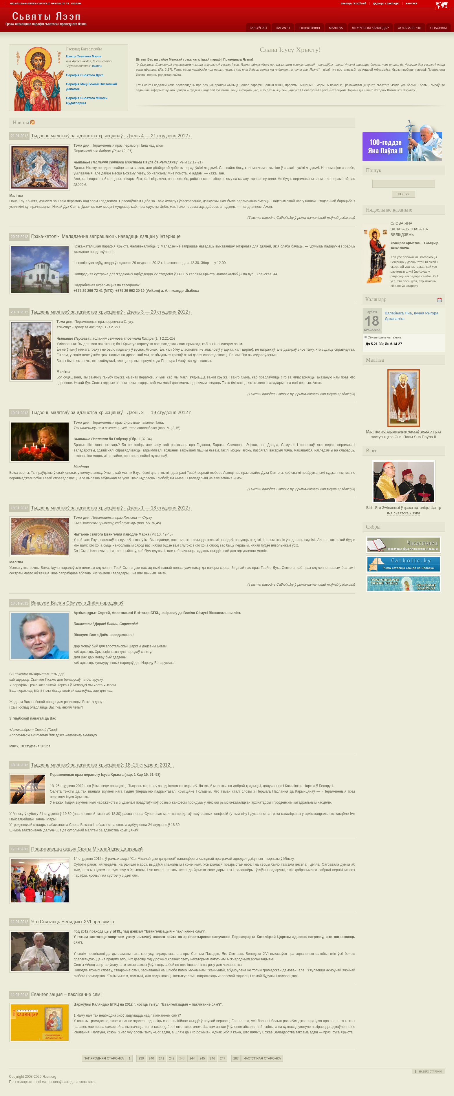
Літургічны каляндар (370, 28)
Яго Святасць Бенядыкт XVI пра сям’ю (72, 921)
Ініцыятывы (309, 28)
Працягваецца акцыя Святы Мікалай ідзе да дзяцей (86, 848)
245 (202, 1058)
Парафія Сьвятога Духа (84, 75)
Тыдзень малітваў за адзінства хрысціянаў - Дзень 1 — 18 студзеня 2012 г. (111, 507)
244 (192, 1058)
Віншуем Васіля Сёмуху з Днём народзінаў (77, 602)
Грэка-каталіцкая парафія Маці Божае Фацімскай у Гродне (403, 583)
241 (161, 1058)
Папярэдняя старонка (104, 1058)
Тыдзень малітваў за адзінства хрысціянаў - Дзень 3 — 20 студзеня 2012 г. (111, 311)
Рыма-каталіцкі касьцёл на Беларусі (403, 564)
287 (236, 1058)
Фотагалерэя (409, 28)
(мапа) (97, 66)
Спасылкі (438, 28)
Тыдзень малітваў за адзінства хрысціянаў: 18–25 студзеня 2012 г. (102, 764)
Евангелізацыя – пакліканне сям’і (66, 994)
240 (151, 1058)
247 (222, 1058)
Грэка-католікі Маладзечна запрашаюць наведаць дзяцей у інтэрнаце (106, 236)
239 (141, 1058)
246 (212, 1058)
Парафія (283, 28)
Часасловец (403, 545)
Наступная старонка (262, 1058)
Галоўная (258, 28)
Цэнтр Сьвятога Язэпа (83, 56)
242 (171, 1058)
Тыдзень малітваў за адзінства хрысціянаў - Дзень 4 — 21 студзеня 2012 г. (111, 135)
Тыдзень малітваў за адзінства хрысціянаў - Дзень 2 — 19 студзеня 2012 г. (111, 412)
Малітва (336, 28)
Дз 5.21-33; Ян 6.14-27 (384, 344)
